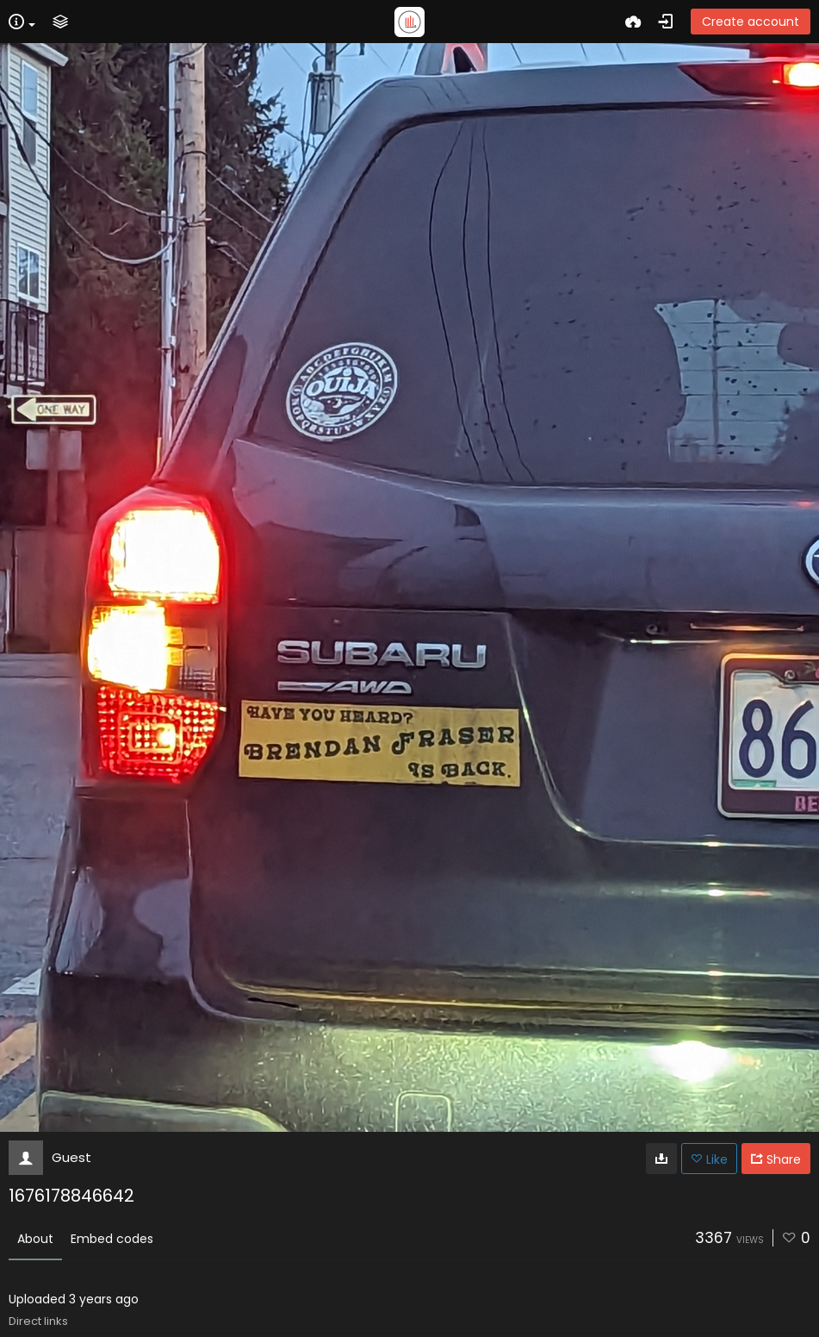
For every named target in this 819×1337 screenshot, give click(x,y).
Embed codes (112, 1238)
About (35, 1238)
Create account (750, 21)
